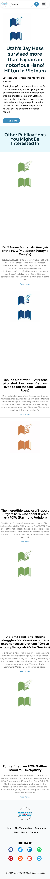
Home (9, 828)
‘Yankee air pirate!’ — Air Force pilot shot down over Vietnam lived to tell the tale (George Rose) (25, 385)
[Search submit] (36, 4)
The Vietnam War (23, 828)
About (24, 832)
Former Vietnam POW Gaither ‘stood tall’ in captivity (25, 768)
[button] (44, 4)
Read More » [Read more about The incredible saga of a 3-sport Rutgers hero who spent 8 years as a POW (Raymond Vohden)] (25, 542)
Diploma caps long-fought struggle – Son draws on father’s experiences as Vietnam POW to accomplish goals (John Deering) (25, 642)
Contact (34, 832)
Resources (40, 828)
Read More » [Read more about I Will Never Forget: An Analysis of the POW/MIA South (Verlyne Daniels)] (25, 284)
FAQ (16, 832)
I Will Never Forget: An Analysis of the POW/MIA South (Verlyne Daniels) (25, 251)
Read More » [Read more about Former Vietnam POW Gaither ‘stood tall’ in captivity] (25, 797)
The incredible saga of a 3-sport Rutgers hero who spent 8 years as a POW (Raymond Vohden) (25, 514)
